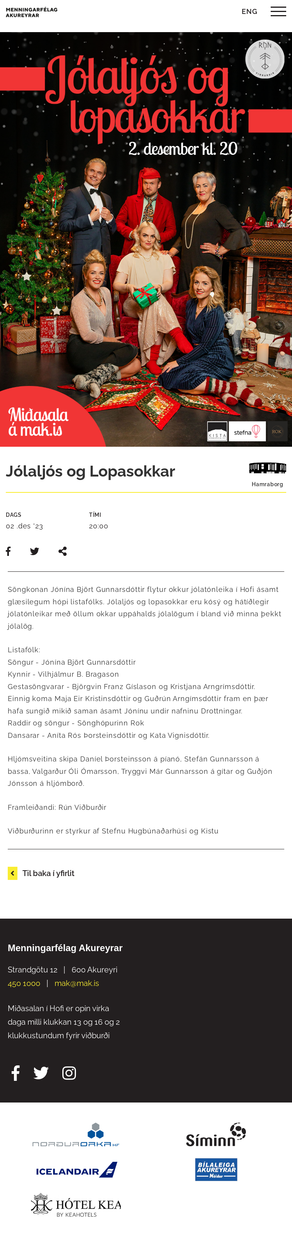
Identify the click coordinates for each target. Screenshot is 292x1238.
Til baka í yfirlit (48, 873)
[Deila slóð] (62, 551)
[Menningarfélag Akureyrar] (31, 11)
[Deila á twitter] (35, 551)
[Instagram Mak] (69, 1074)
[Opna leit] (225, 11)
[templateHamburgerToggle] (278, 11)
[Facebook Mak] (16, 1074)
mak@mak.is (77, 983)
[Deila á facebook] (9, 551)
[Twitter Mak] (41, 1074)
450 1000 (24, 983)
